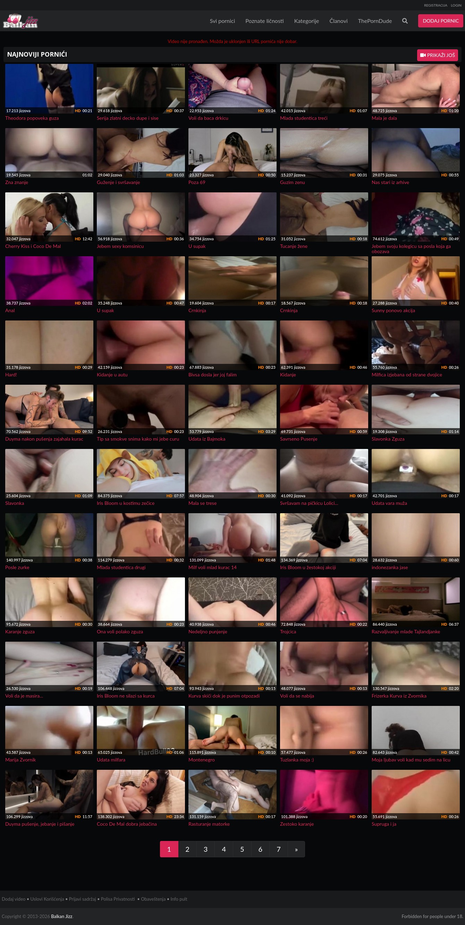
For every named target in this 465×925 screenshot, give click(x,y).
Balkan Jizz (61, 916)
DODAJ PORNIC (441, 21)
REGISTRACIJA (435, 5)
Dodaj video (13, 899)
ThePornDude (375, 20)
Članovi (338, 20)
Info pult (179, 899)
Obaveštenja (153, 899)
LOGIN (456, 5)
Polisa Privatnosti (118, 899)
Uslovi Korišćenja (47, 899)
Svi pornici (222, 20)
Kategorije (306, 20)
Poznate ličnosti (264, 20)
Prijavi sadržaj (82, 899)
